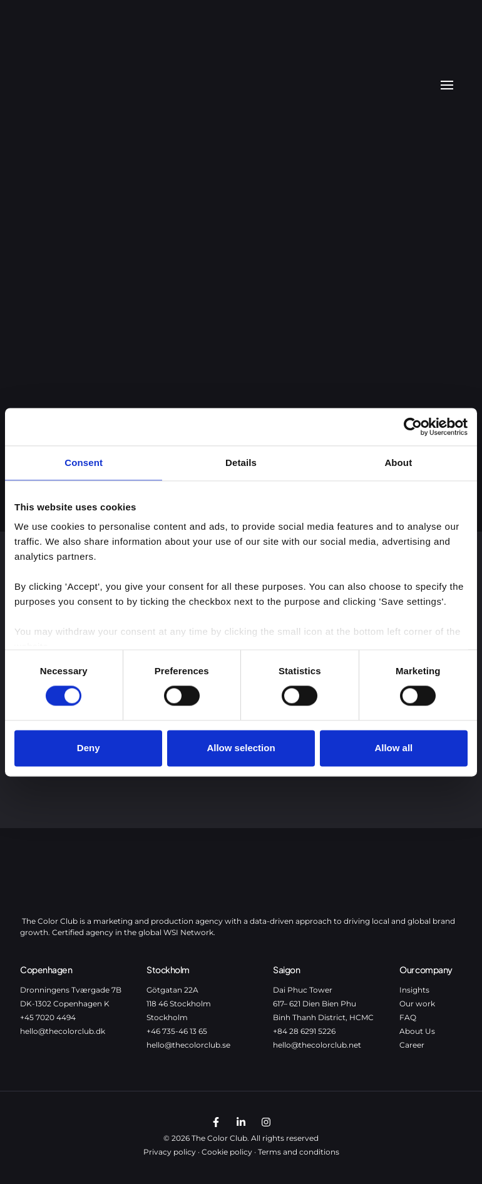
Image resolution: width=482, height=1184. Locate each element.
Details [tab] (241, 462)
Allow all (393, 747)
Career (411, 1045)
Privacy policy (169, 1151)
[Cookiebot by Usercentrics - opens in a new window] (413, 426)
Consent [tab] (83, 462)
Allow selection (241, 747)
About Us (417, 1031)
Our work (417, 1003)
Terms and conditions (298, 1151)
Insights (414, 989)
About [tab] (398, 462)
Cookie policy (227, 1151)
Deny (88, 747)
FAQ (407, 1017)
